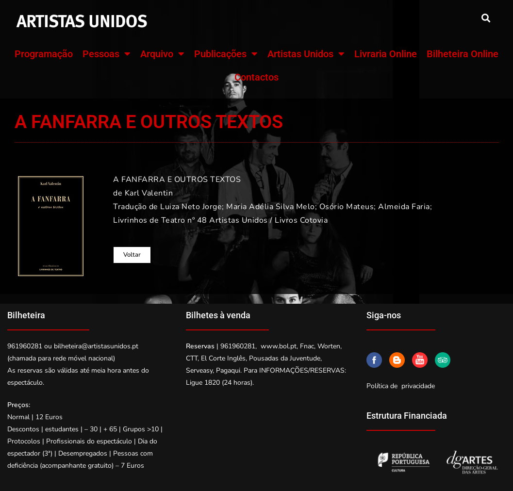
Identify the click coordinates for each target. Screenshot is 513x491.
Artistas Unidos (306, 54)
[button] (486, 18)
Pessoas (107, 54)
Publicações (226, 54)
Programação (44, 54)
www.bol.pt (279, 346)
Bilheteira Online (462, 54)
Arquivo (162, 54)
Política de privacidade (400, 386)
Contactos (256, 77)
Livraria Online (385, 54)
